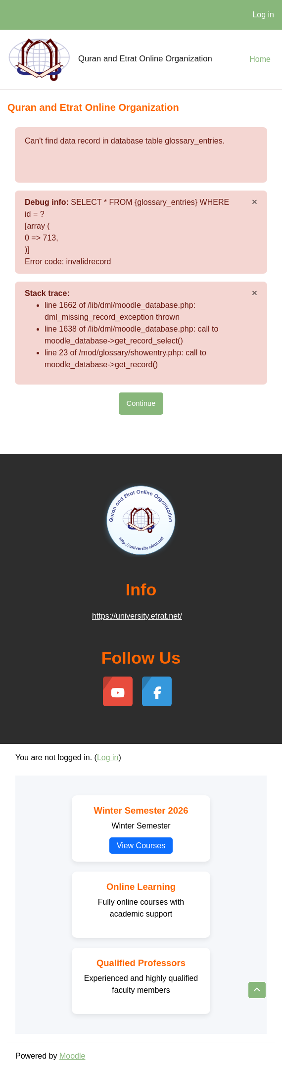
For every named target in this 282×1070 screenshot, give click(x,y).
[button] (257, 990)
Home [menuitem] (260, 59)
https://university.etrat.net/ (137, 616)
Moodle (72, 1056)
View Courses (141, 845)
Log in (263, 14)
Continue (141, 403)
